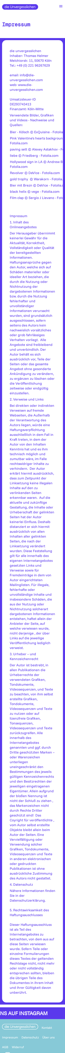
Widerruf (18, 1047)
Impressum (10, 1037)
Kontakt (47, 1028)
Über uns (48, 1037)
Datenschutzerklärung (27, 900)
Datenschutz (30, 1037)
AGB (5, 1047)
